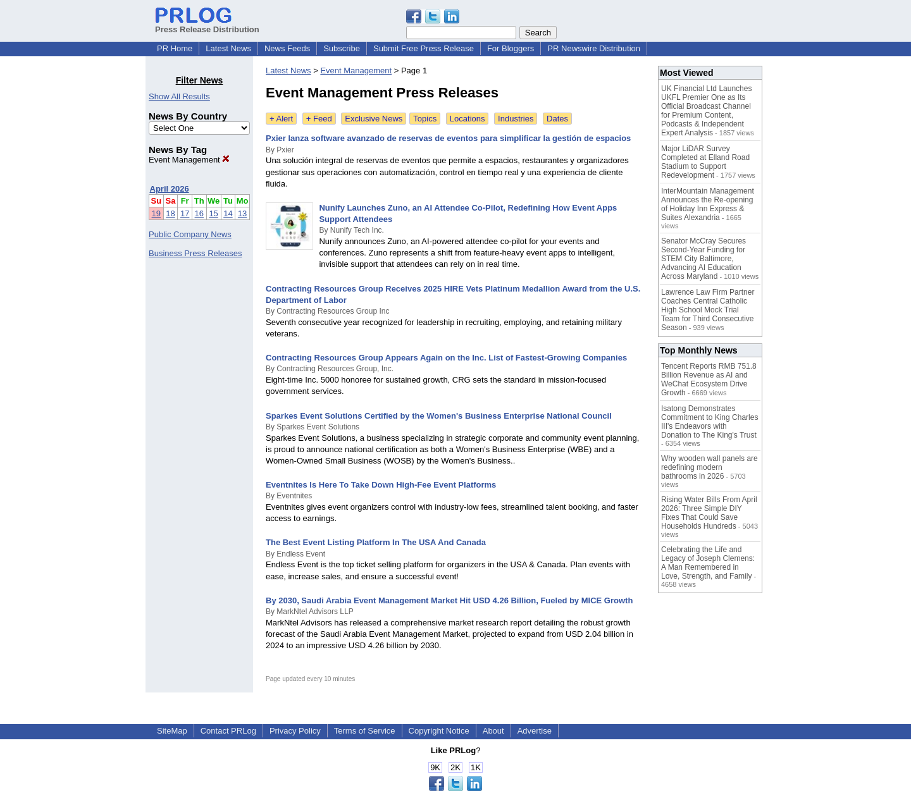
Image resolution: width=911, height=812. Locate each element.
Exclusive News (373, 118)
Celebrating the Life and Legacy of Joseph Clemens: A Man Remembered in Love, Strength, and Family (708, 563)
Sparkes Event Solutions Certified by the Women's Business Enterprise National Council (439, 416)
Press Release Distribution (207, 24)
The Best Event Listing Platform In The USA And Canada (376, 542)
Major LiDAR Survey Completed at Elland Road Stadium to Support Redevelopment (705, 162)
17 (184, 213)
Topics (425, 118)
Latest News (228, 48)
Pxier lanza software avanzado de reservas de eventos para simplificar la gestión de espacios (448, 138)
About (493, 730)
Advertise (534, 730)
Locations (467, 118)
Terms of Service (364, 730)
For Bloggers (510, 48)
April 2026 (169, 189)
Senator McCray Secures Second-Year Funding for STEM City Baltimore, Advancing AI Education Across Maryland (703, 259)
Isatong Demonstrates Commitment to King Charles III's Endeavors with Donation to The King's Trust (709, 422)
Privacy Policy (295, 730)
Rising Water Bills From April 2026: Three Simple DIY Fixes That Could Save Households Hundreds (709, 513)
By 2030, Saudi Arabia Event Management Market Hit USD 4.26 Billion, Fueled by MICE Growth (449, 600)
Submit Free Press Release (423, 48)
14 (227, 213)
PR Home (174, 48)
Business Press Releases (195, 253)
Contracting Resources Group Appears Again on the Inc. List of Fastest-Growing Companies (446, 357)
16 (199, 213)
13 (242, 213)
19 (156, 213)
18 (170, 213)
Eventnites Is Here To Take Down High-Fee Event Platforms (381, 484)
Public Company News (190, 234)
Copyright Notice (439, 730)
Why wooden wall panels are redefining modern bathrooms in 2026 (709, 467)
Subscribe (341, 48)
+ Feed (319, 118)
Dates (557, 118)
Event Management (189, 159)
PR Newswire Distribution (593, 48)
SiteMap (172, 730)
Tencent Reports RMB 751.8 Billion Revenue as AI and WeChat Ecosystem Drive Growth (709, 379)
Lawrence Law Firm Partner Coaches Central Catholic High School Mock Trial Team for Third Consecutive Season (707, 310)
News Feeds (287, 48)
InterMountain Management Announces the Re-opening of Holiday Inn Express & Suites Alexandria (707, 204)
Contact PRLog (228, 730)
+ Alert (281, 118)
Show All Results (179, 96)
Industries (515, 118)
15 (213, 213)
